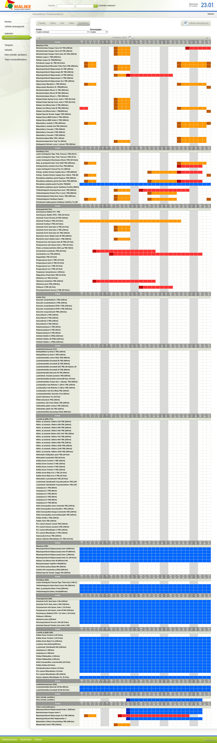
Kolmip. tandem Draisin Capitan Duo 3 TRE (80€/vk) (56, 172)
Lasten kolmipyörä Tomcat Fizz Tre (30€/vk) (53, 169)
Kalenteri (9, 33)
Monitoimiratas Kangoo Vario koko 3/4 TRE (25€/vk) (56, 54)
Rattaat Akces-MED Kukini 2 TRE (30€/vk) (52, 117)
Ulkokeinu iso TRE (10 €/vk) (47, 278)
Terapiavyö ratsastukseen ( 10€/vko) (50, 272)
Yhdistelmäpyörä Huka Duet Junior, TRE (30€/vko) (55, 196)
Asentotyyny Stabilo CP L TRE (48, 212)
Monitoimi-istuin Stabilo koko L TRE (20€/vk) (53, 239)
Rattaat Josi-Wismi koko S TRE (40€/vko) (52, 105)
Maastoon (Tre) (42, 45)
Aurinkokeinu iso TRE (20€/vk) (48, 254)
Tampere (9, 45)
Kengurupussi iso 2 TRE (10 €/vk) (49, 269)
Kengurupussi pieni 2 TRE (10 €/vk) (50, 263)
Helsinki (8, 50)
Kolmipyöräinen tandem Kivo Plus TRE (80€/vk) (55, 166)
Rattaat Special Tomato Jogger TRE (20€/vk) (53, 114)
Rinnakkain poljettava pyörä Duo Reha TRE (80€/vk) (56, 181)
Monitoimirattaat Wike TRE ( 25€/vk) (50, 138)
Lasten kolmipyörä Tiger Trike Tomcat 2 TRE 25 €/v (56, 157)
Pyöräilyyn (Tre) (42, 151)
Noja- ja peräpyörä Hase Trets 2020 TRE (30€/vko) (55, 163)
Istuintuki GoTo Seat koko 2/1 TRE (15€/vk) (53, 233)
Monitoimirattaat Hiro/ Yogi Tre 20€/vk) (51, 141)
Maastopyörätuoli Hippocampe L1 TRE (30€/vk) (54, 78)
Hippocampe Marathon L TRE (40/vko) (51, 84)
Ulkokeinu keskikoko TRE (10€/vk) (49, 281)
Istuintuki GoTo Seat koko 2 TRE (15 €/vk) (52, 227)
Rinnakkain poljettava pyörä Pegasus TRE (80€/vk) (56, 178)
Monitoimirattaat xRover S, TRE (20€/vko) (52, 90)
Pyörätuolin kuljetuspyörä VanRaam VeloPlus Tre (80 (57, 202)
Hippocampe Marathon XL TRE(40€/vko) (52, 87)
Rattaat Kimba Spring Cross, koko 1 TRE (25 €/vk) (55, 99)
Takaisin (211, 14)
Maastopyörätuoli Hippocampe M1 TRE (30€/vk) (55, 72)
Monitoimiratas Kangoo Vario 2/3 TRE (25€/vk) (54, 51)
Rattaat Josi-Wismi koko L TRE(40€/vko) (52, 111)
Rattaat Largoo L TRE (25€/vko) (48, 57)
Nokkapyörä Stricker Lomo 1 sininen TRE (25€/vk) (55, 144)
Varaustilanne (11, 37)
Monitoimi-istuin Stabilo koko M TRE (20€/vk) (54, 236)
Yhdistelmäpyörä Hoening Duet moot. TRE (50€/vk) (56, 190)
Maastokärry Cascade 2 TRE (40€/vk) (50, 132)
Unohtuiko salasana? (107, 6)
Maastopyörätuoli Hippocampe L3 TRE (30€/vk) (54, 75)
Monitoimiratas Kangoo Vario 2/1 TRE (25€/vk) (54, 48)
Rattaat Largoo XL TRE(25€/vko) (48, 60)
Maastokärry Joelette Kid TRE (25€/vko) (51, 126)
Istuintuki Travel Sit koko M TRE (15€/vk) (52, 218)
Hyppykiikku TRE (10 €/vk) (46, 257)
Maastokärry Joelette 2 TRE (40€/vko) (50, 123)
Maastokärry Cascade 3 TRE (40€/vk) (50, 135)
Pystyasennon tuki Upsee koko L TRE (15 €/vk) (54, 245)
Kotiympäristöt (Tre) (44, 209)
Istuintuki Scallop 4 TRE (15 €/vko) (49, 224)
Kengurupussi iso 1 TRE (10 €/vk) (49, 266)
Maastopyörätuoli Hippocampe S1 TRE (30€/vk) (54, 69)
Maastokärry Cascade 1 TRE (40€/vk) (50, 129)
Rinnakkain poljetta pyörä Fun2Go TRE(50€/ (53, 184)
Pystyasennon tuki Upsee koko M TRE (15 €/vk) (54, 242)
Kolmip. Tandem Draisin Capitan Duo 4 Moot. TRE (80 (57, 175)
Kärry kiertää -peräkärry (16, 55)
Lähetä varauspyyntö (14, 26)
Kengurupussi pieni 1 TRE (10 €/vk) (50, 260)
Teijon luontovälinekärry (16, 59)
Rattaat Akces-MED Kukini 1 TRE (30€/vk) (52, 120)
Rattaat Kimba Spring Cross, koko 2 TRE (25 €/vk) (55, 102)
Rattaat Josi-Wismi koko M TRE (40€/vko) (52, 108)
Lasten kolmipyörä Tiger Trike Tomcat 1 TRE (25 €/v (56, 154)
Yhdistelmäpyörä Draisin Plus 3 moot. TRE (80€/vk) (56, 193)
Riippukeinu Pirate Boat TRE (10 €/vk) (51, 275)
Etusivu (8, 21)
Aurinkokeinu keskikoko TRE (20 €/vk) (51, 251)
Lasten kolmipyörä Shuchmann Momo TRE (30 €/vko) (57, 160)
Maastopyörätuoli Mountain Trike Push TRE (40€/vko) (57, 66)
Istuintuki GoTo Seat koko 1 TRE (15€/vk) (52, 230)
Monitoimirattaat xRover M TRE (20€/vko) (52, 93)
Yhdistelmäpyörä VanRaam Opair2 (49, 199)
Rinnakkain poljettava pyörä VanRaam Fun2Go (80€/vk (57, 187)
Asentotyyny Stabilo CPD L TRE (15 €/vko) (52, 215)
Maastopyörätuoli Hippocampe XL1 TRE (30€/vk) (55, 81)
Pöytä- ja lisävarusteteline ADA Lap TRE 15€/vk (54, 248)
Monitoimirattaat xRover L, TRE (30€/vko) (52, 96)
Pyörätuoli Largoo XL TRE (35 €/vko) (50, 63)
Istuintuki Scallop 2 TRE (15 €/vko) (49, 221)
